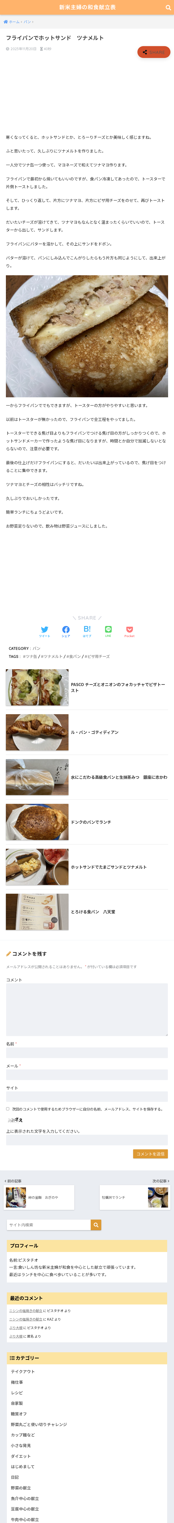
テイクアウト (23, 1371)
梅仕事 (17, 1382)
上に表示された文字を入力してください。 (44, 1131)
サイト (12, 1088)
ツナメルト (53, 656)
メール (13, 1066)
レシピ (17, 1393)
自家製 (17, 1403)
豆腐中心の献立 (25, 1509)
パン (36, 648)
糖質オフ (19, 1414)
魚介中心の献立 (25, 1498)
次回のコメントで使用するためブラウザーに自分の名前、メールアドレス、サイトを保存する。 (88, 1109)
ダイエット (21, 1456)
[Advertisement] (87, 96)
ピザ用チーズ (98, 656)
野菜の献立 (21, 1488)
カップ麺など (23, 1435)
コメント (14, 980)
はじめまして (23, 1466)
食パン (75, 656)
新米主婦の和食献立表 (87, 7)
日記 (15, 1477)
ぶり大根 (15, 1327)
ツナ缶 (31, 656)
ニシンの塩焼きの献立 (25, 1310)
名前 (11, 1044)
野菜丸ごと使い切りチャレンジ (39, 1424)
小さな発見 (21, 1445)
